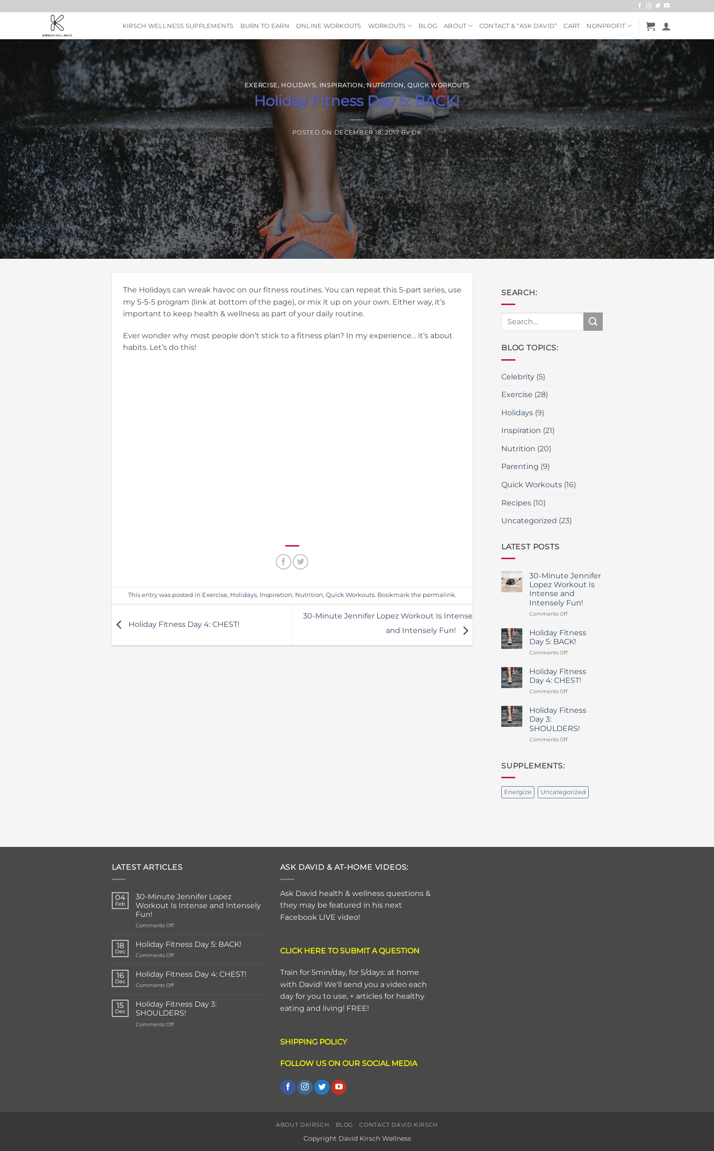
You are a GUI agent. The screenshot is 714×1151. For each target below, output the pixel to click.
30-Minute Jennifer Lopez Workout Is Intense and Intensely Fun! (565, 589)
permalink (439, 594)
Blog (427, 25)
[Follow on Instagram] (649, 6)
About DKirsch (302, 1124)
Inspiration (341, 85)
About (458, 25)
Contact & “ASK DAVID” (518, 25)
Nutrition (385, 85)
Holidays (298, 85)
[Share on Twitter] (300, 561)
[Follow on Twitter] (658, 6)
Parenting (520, 466)
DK (416, 132)
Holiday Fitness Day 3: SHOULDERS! (557, 719)
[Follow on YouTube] (667, 6)
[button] (650, 26)
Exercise (261, 85)
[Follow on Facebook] (639, 6)
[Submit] (593, 322)
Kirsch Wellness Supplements (178, 25)
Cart (571, 25)
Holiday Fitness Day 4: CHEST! (175, 624)
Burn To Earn (264, 25)
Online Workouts (328, 25)
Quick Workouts (438, 85)
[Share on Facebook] (283, 561)
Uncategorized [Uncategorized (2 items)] (563, 792)
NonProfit (609, 25)
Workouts (390, 25)
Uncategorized (529, 520)
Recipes (516, 502)
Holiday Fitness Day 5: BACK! (557, 637)
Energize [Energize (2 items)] (518, 792)
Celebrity (517, 376)
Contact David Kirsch (398, 1124)
